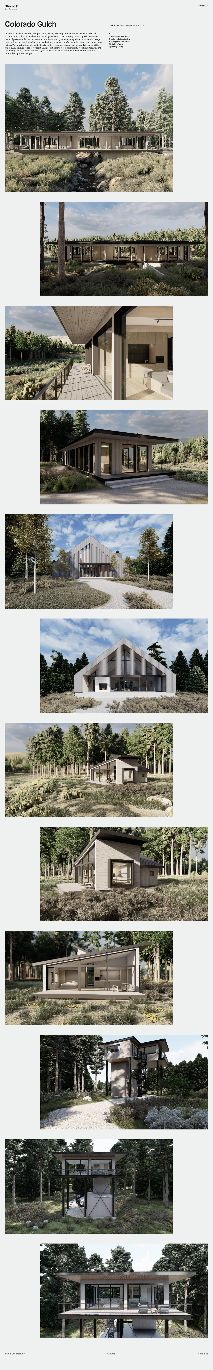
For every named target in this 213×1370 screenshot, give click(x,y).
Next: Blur (203, 1353)
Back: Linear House (15, 1353)
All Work (111, 1353)
